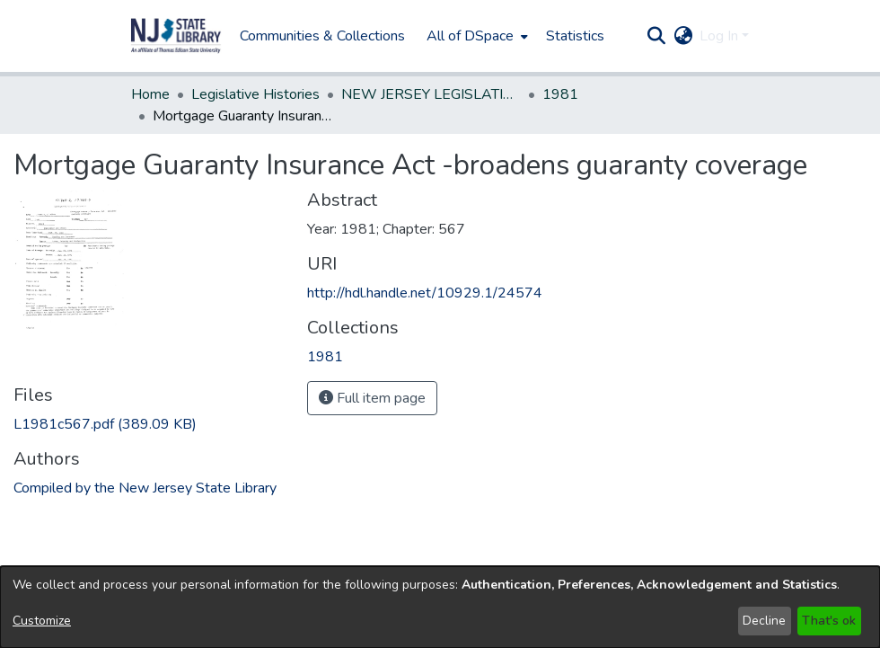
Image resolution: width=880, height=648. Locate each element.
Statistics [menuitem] (575, 36)
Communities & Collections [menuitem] (322, 36)
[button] (176, 36)
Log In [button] (721, 36)
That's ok (829, 620)
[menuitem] (475, 36)
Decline (764, 620)
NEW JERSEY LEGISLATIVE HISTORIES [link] (431, 94)
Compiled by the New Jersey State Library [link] (145, 488)
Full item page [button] (372, 398)
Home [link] (150, 94)
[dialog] (440, 607)
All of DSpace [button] (470, 36)
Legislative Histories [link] (255, 94)
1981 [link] (560, 94)
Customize (42, 620)
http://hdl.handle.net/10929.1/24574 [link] (424, 293)
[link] (105, 424)
